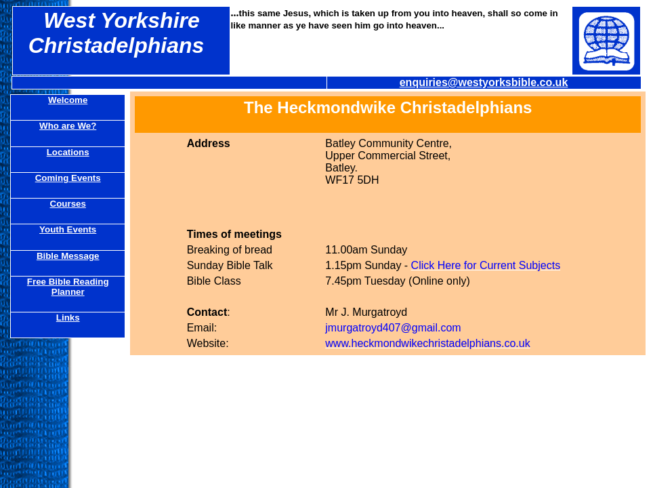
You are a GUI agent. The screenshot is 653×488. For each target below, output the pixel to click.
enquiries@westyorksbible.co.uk (484, 82)
